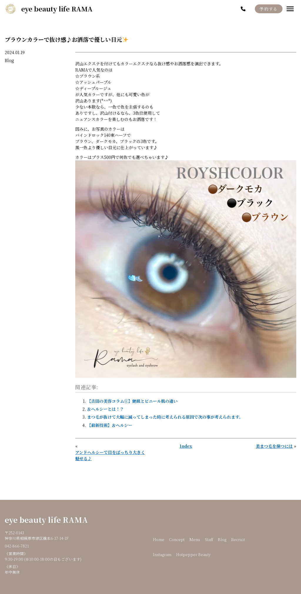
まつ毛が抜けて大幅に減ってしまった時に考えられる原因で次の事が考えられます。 (165, 417)
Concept (177, 539)
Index (186, 446)
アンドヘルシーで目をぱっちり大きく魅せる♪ (110, 455)
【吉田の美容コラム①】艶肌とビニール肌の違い (132, 401)
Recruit (238, 539)
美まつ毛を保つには (274, 446)
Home (158, 539)
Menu (194, 539)
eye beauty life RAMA (46, 519)
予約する (269, 9)
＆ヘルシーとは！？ (105, 409)
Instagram (162, 554)
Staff (209, 539)
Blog (9, 60)
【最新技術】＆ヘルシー (109, 425)
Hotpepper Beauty (193, 554)
